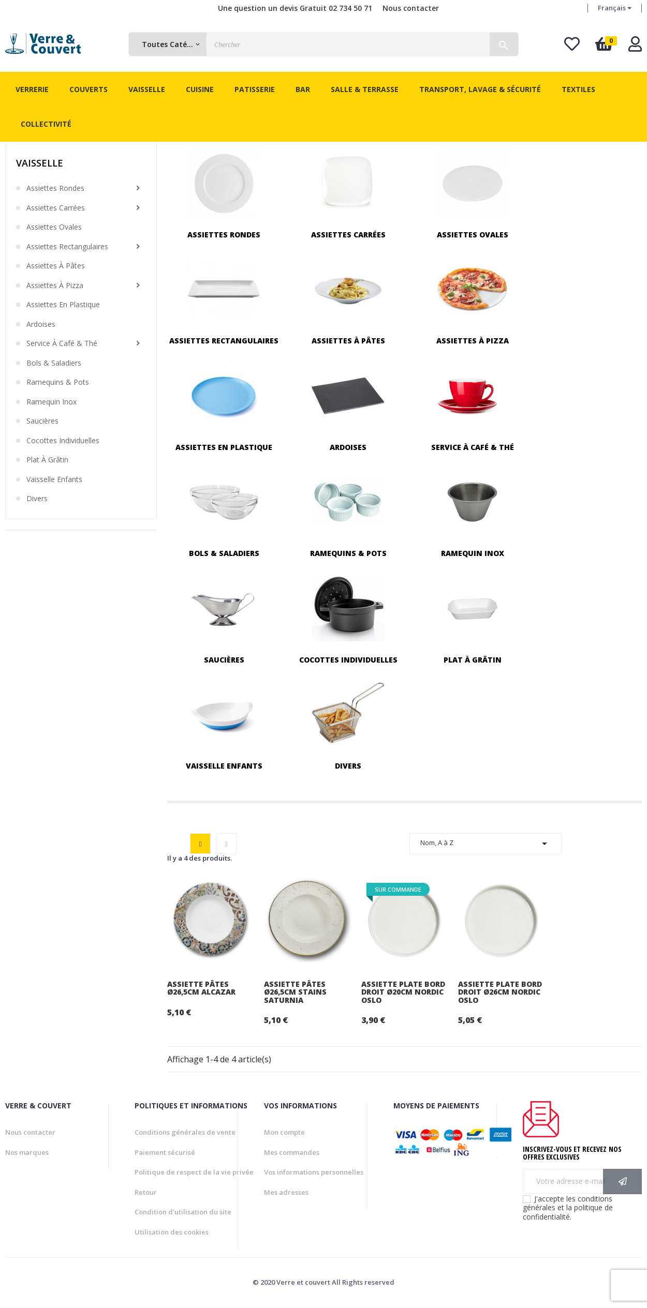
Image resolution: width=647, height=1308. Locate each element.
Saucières (42, 421)
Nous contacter (411, 8)
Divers (37, 498)
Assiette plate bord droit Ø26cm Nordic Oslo (500, 992)
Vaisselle (39, 163)
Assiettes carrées (55, 208)
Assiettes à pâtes (55, 265)
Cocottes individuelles (62, 440)
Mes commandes (291, 1152)
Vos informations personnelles (313, 1172)
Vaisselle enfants (54, 479)
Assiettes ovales (54, 227)
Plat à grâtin (47, 459)
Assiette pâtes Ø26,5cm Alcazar (201, 988)
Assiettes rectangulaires (67, 246)
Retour (146, 1192)
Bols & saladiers (53, 363)
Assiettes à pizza (54, 285)
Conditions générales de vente (185, 1132)
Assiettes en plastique (63, 304)
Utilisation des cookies (172, 1232)
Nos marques (27, 1152)
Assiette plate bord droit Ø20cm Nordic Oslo (403, 992)
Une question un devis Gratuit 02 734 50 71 (295, 8)
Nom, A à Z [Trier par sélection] (485, 843)
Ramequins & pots (57, 382)
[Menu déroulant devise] (614, 8)
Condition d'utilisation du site (183, 1211)
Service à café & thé (61, 343)
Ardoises (40, 324)
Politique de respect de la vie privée (194, 1172)
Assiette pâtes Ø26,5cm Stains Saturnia (295, 992)
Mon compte (284, 1132)
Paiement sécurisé (165, 1152)
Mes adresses (286, 1192)
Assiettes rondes (55, 188)
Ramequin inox (51, 402)
